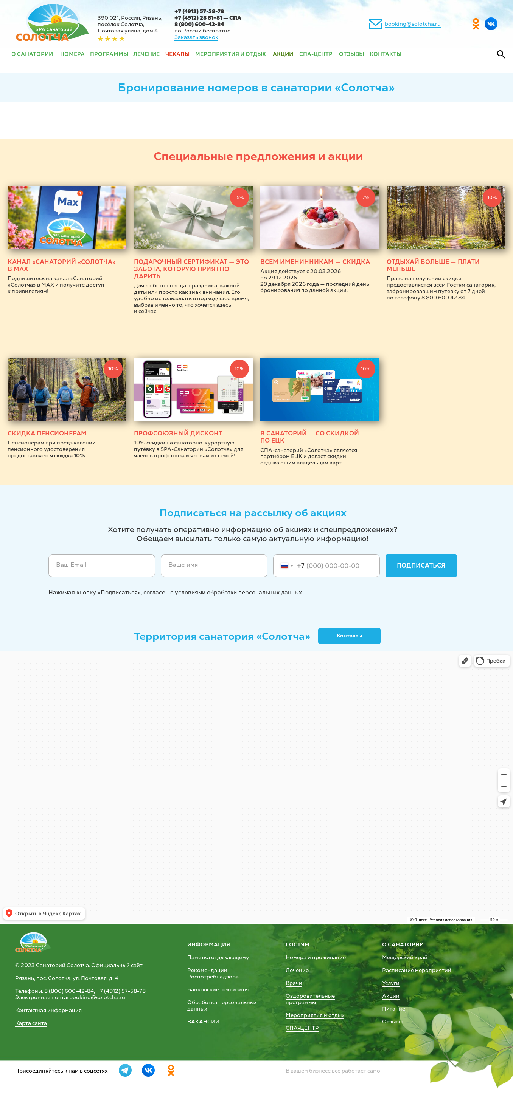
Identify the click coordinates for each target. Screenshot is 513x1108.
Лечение (297, 970)
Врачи (294, 983)
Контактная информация (48, 1010)
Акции (391, 996)
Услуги (391, 983)
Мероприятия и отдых (315, 1015)
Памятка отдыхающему (218, 957)
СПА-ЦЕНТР (302, 1028)
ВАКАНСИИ (203, 1021)
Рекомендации (207, 970)
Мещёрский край (405, 957)
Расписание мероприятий (416, 970)
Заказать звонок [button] (196, 37)
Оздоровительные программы (310, 999)
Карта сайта (31, 1023)
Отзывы (392, 1021)
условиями (190, 592)
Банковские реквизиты (218, 989)
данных (197, 1009)
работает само (361, 1071)
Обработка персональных (221, 1002)
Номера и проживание (316, 957)
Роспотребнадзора (213, 977)
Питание (393, 1009)
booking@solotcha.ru (413, 24)
